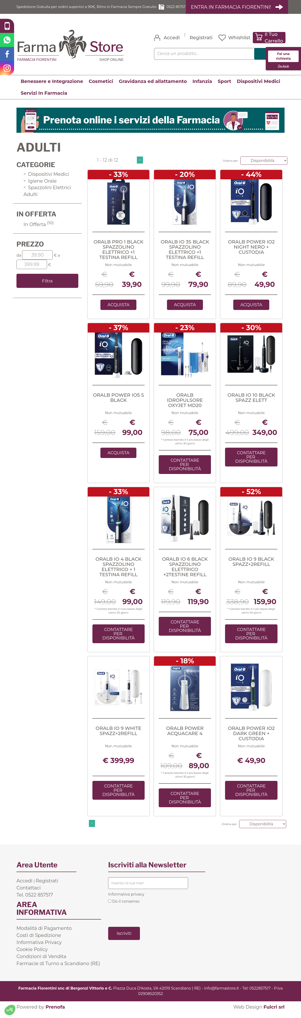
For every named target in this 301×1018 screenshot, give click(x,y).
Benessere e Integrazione (52, 87)
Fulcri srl (274, 1012)
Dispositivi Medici (258, 87)
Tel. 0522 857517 (34, 900)
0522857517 (259, 993)
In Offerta (39, 229)
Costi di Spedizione (38, 941)
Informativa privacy (126, 899)
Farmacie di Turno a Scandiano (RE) (58, 969)
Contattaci (28, 893)
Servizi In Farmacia (44, 98)
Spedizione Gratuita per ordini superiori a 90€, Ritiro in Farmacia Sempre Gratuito (84, 9)
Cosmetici (101, 87)
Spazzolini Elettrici (47, 193)
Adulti (31, 199)
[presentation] (144, 920)
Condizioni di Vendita (41, 962)
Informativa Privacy (39, 948)
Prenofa (55, 1012)
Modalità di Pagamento (44, 933)
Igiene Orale (40, 186)
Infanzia (202, 87)
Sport (224, 87)
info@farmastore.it (221, 993)
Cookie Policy (32, 955)
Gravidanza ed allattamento (153, 87)
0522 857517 (178, 9)
